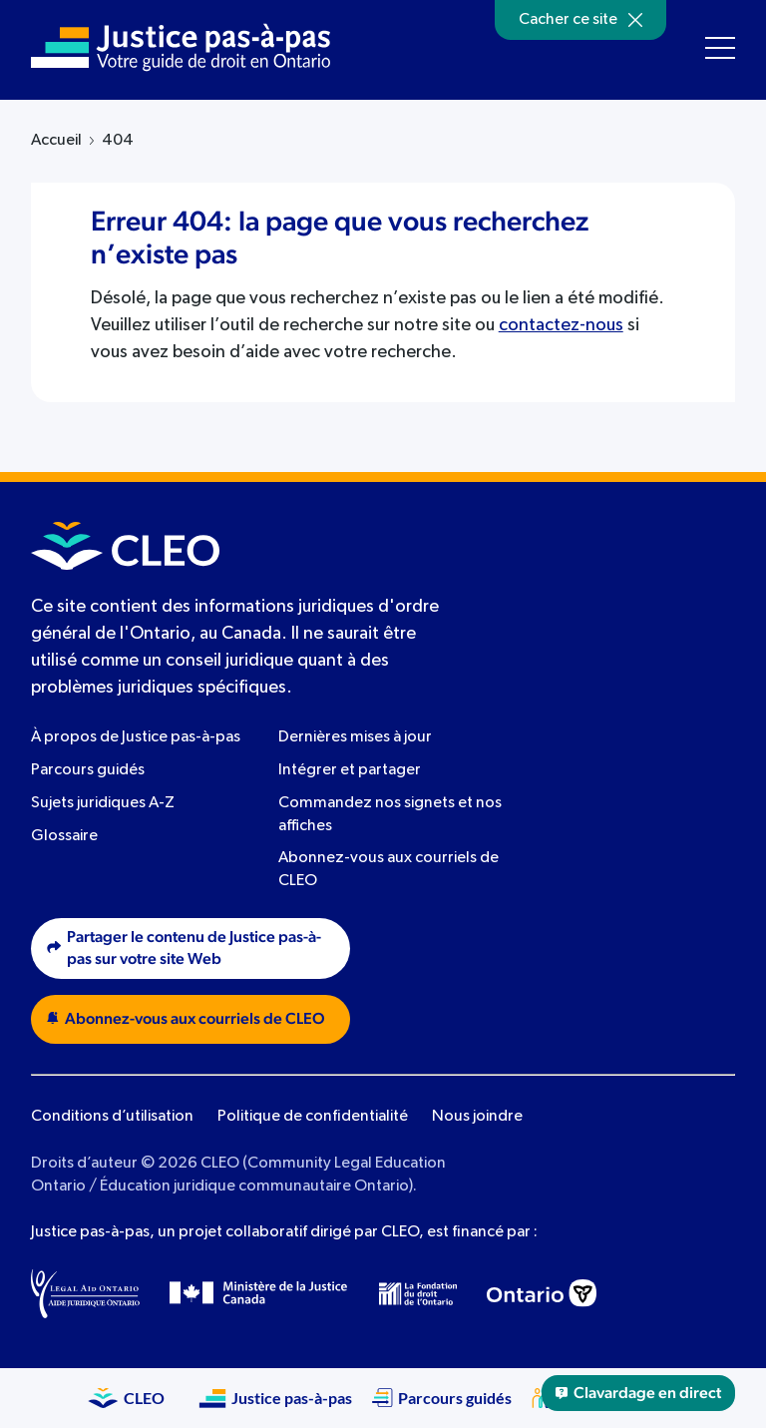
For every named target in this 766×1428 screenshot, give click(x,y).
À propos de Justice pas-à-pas (135, 737)
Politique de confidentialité (312, 1117)
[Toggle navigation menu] (720, 48)
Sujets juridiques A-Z (103, 803)
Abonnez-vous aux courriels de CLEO (186, 1019)
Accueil (56, 141)
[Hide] (635, 20)
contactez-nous (561, 325)
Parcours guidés (88, 770)
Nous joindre (477, 1117)
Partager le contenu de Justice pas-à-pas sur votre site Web (184, 948)
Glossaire (64, 836)
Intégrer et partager (349, 770)
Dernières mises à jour (355, 737)
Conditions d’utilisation (112, 1117)
